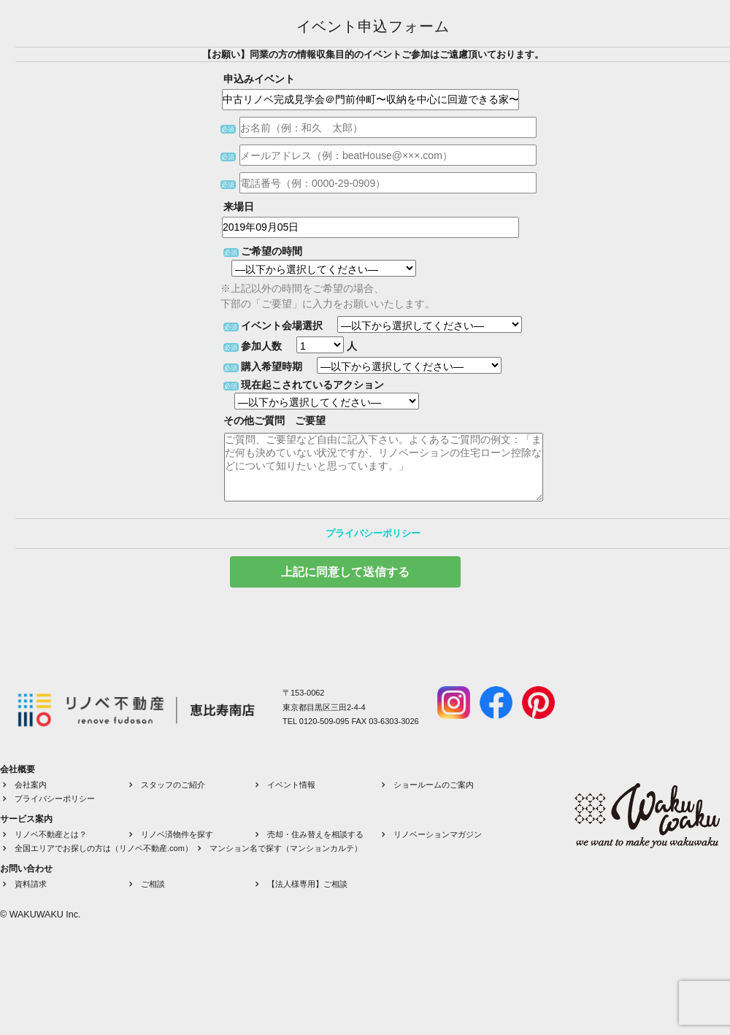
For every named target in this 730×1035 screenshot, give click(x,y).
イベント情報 (291, 784)
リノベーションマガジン (437, 834)
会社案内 (31, 784)
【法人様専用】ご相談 (307, 884)
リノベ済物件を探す (177, 834)
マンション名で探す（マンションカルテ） (286, 848)
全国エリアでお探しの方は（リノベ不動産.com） (104, 848)
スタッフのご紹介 (173, 784)
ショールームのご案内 (433, 784)
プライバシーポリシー (373, 533)
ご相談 (153, 884)
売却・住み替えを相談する (315, 834)
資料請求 (31, 884)
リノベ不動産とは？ (51, 834)
